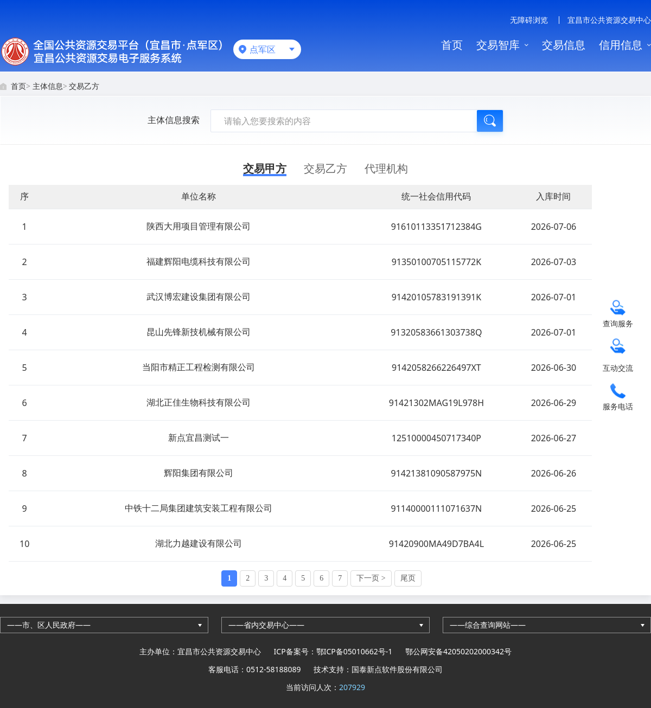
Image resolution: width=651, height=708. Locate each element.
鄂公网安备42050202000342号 (458, 651)
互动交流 (618, 368)
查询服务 (618, 323)
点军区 (263, 49)
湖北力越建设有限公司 (198, 543)
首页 (452, 44)
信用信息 (620, 44)
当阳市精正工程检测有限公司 (198, 367)
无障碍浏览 (529, 20)
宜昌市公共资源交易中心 (609, 20)
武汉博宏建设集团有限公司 (198, 296)
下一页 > (370, 578)
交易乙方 (84, 86)
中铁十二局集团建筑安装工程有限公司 (198, 508)
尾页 (408, 578)
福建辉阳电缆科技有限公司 (198, 261)
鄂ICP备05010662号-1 (354, 651)
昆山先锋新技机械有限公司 (198, 332)
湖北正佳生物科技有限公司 (198, 402)
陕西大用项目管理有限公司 (198, 226)
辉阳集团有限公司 (198, 473)
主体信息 (48, 86)
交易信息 (563, 44)
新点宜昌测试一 (198, 437)
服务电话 (618, 406)
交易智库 (498, 44)
